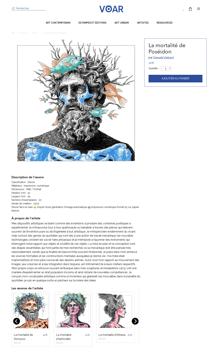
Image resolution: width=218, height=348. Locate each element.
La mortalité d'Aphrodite (63, 337)
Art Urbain (122, 22)
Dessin (35, 33)
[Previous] (16, 321)
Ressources (164, 22)
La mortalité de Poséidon (55, 33)
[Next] (135, 321)
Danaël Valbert (163, 57)
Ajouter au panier (175, 78)
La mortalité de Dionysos (23, 337)
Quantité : (154, 68)
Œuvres (23, 33)
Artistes (143, 22)
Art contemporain (58, 22)
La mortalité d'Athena (111, 334)
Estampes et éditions (92, 22)
